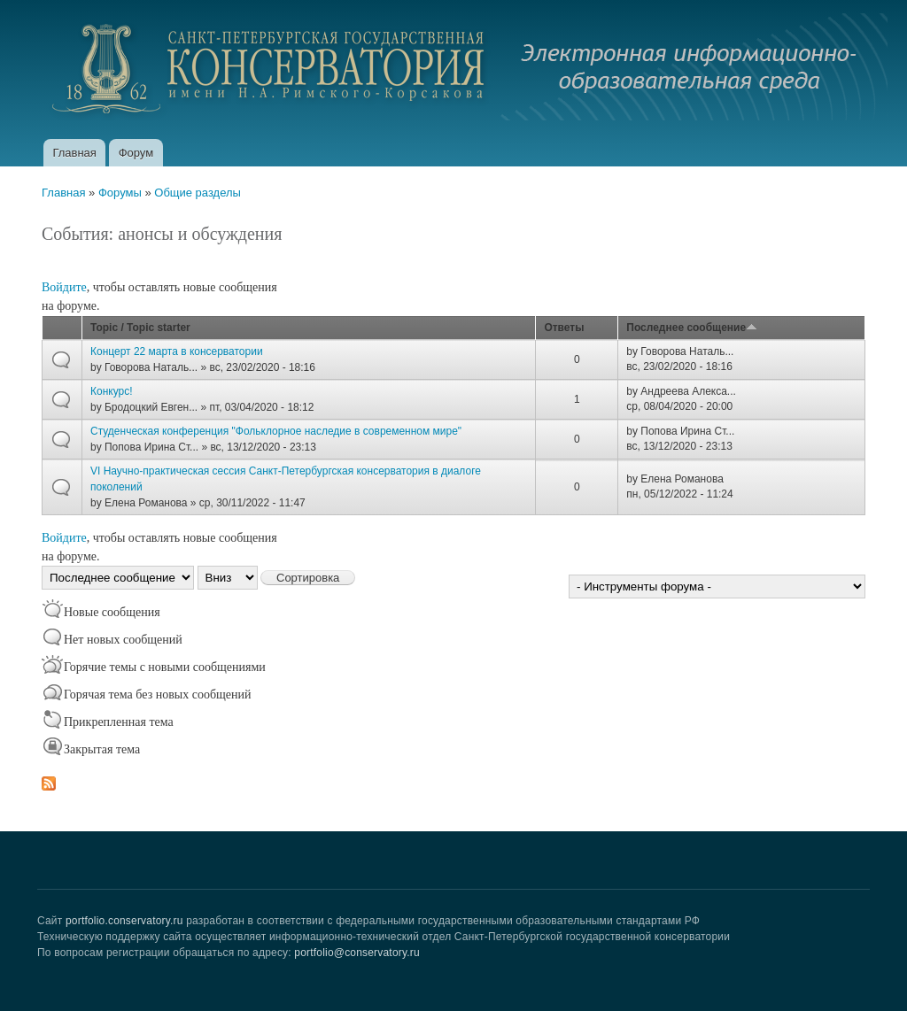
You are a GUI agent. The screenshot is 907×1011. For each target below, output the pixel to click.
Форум (136, 152)
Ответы (564, 327)
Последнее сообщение (691, 327)
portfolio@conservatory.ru (357, 952)
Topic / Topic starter (140, 327)
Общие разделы (197, 192)
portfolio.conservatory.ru (124, 921)
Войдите (64, 287)
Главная (74, 152)
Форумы (120, 192)
